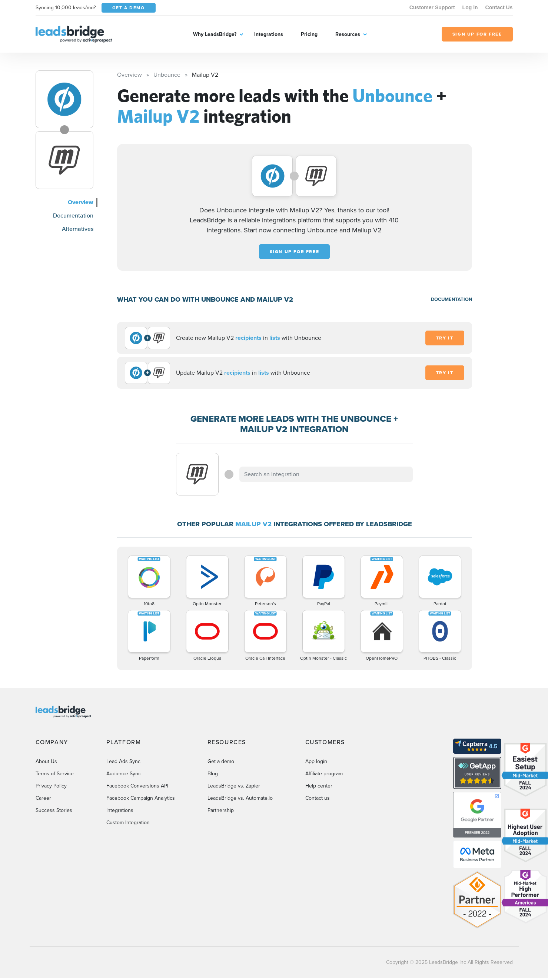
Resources (347, 34)
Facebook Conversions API (137, 786)
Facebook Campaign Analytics (140, 798)
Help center (318, 786)
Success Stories (54, 810)
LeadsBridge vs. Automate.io (240, 798)
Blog (212, 774)
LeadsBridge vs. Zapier (233, 786)
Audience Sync (123, 774)
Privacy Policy (51, 786)
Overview (80, 202)
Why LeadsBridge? (214, 34)
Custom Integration (128, 822)
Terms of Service (55, 774)
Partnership (220, 810)
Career (43, 798)
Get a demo (220, 761)
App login (316, 761)
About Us (46, 761)
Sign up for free (294, 251)
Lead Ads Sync (123, 761)
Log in (470, 7)
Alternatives (77, 229)
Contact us (317, 798)
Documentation (73, 215)
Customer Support (432, 7)
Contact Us (499, 7)
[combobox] (326, 474)
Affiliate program (324, 774)
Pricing (309, 34)
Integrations (268, 34)
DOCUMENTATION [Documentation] (451, 299)
